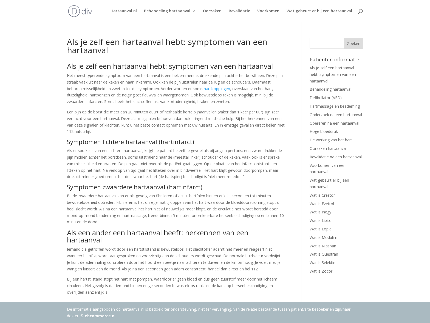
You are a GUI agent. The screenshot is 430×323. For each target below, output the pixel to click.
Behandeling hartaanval (167, 11)
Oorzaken (212, 11)
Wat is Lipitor (321, 220)
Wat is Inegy (320, 212)
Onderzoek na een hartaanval (336, 114)
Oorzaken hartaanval (328, 148)
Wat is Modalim (323, 237)
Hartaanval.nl (124, 11)
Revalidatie (239, 11)
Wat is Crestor (322, 195)
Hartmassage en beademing (335, 106)
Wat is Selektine (324, 262)
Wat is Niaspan (323, 245)
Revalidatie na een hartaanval (336, 156)
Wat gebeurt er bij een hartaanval (319, 11)
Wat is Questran (324, 254)
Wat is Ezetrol (322, 203)
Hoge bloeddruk (324, 131)
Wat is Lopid (321, 228)
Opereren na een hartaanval (334, 123)
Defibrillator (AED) (326, 97)
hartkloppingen (217, 88)
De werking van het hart (331, 139)
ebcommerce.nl (100, 315)
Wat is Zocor (321, 271)
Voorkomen (268, 11)
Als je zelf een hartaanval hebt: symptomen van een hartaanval (333, 74)
